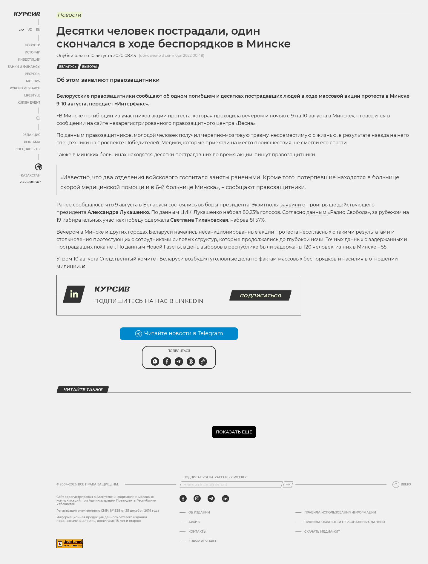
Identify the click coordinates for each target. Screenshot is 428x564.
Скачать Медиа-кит (322, 532)
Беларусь (67, 67)
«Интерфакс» (131, 104)
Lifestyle (32, 95)
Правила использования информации (340, 512)
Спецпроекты (28, 149)
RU (21, 30)
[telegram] (211, 498)
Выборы (89, 67)
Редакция (31, 135)
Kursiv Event (29, 103)
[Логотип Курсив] (26, 14)
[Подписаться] (287, 484)
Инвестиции (29, 60)
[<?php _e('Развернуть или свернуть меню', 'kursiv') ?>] (38, 167)
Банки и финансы (23, 67)
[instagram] (197, 498)
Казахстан (30, 175)
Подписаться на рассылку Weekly (215, 477)
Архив (194, 522)
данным (317, 212)
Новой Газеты (163, 247)
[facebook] (183, 498)
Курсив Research (25, 88)
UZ (29, 30)
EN (38, 30)
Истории (32, 52)
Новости (32, 45)
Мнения (33, 81)
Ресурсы (32, 74)
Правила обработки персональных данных (344, 522)
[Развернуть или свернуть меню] (38, 119)
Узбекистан (29, 182)
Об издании (199, 512)
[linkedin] (225, 498)
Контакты (197, 532)
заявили (290, 205)
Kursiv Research (202, 541)
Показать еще (234, 432)
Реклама (32, 142)
